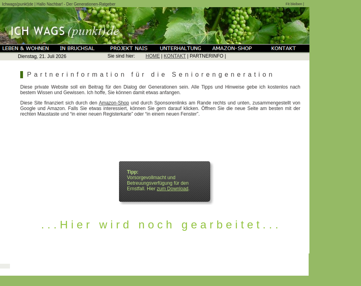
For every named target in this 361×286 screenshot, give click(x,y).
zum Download (172, 188)
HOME (153, 56)
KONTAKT (175, 56)
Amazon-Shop (114, 103)
